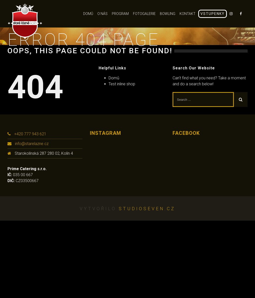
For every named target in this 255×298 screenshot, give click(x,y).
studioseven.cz (147, 208)
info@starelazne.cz (32, 143)
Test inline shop (122, 84)
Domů (114, 78)
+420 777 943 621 (30, 134)
